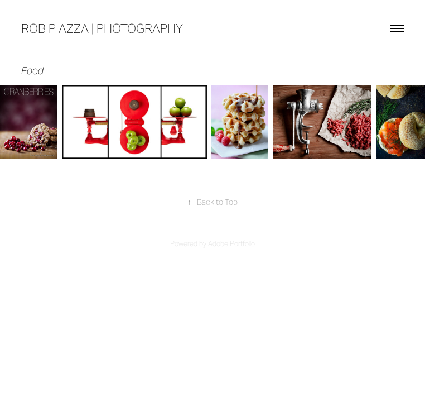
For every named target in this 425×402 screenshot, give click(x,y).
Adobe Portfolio (231, 243)
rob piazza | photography (102, 28)
